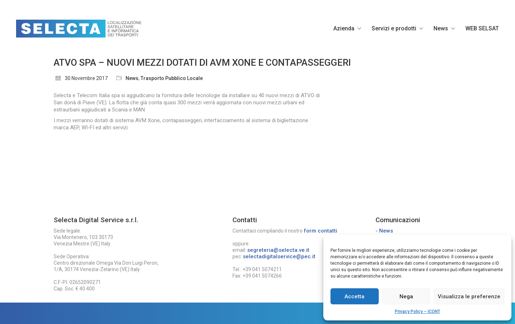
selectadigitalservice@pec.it (279, 256)
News (132, 78)
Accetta (354, 296)
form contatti (320, 231)
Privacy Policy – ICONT (417, 311)
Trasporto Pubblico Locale (172, 78)
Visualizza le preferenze (469, 296)
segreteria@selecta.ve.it (278, 250)
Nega (406, 296)
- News (384, 231)
